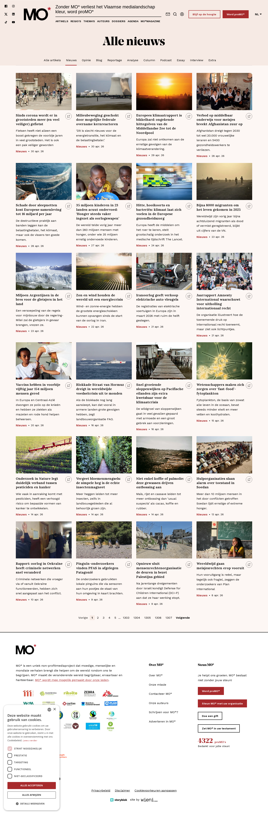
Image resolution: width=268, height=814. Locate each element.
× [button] (54, 709)
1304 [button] (136, 617)
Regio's (76, 21)
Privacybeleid (100, 790)
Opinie (86, 60)
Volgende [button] (183, 617)
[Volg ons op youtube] (13, 22)
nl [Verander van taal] (258, 14)
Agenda (133, 21)
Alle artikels (52, 60)
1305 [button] (147, 617)
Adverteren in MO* (162, 721)
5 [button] (115, 617)
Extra (212, 60)
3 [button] (103, 617)
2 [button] (98, 617)
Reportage (114, 60)
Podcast (166, 60)
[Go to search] (175, 14)
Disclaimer (122, 790)
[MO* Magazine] (37, 14)
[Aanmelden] (182, 14)
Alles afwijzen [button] (31, 795)
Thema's (89, 21)
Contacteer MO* (160, 694)
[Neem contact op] (168, 14)
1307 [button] (168, 617)
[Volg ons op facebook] (5, 6)
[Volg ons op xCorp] (5, 14)
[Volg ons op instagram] (13, 6)
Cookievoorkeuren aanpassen (156, 790)
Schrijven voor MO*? (163, 712)
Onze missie (157, 684)
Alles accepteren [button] (31, 785)
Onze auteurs (158, 703)
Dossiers (118, 21)
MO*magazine (150, 21)
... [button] (119, 617)
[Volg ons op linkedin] (13, 14)
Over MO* (156, 675)
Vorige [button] (83, 617)
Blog (99, 60)
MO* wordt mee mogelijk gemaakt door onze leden (72, 680)
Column (149, 60)
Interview (196, 60)
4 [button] (109, 617)
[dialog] (32, 757)
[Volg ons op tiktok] (5, 22)
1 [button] (92, 617)
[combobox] (49, 710)
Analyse (132, 60)
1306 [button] (158, 617)
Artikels (61, 21)
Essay (181, 60)
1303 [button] (126, 617)
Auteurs (103, 21)
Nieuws (71, 60)
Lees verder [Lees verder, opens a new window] (30, 740)
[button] (31, 804)
